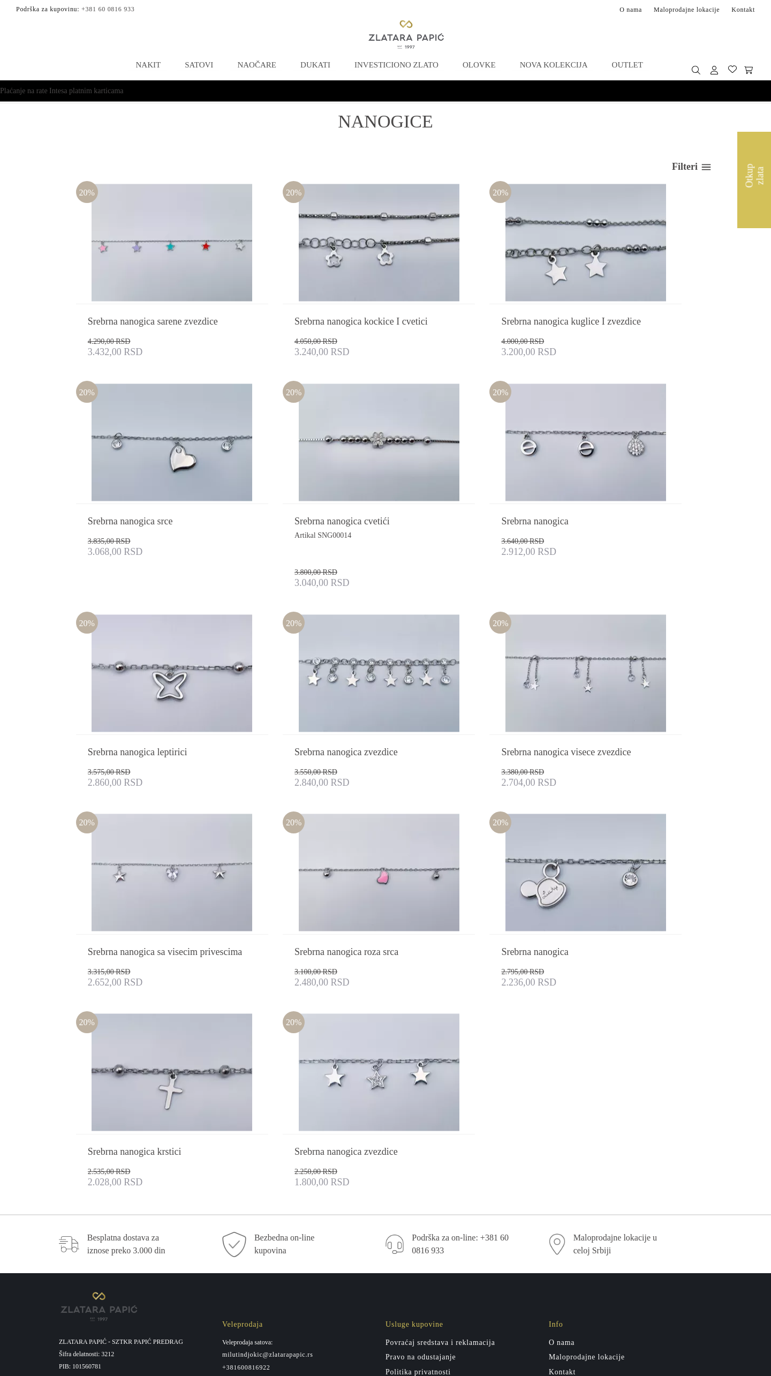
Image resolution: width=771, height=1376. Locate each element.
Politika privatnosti (419, 1194)
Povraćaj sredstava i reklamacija (441, 1164)
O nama (630, 9)
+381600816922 (246, 1189)
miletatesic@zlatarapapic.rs (263, 1227)
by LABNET (398, 1363)
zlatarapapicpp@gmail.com (118, 1237)
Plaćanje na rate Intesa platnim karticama (62, 90)
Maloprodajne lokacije (687, 9)
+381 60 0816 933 (107, 8)
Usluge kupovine (414, 1209)
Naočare (256, 64)
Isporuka (400, 1224)
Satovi (199, 64)
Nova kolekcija (551, 64)
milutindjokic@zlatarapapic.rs (267, 1176)
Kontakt (743, 9)
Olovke (477, 64)
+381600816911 (246, 1240)
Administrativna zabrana (428, 1239)
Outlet (624, 64)
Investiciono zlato (395, 64)
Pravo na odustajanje (421, 1179)
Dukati (315, 64)
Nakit (149, 64)
